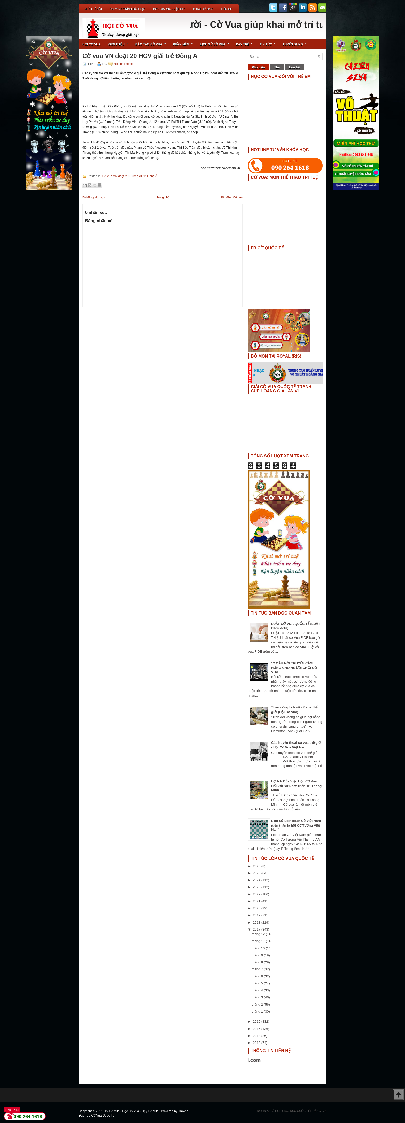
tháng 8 (258, 962)
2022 (257, 894)
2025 (257, 873)
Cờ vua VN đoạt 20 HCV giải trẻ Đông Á (140, 56)
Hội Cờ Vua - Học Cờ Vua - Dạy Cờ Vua (131, 1111)
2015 (257, 1029)
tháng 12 (259, 934)
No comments (123, 64)
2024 (257, 880)
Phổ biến (258, 67)
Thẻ (277, 67)
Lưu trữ (294, 67)
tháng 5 (258, 983)
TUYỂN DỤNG (296, 42)
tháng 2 (258, 1004)
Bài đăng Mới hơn (93, 197)
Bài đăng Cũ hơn (232, 197)
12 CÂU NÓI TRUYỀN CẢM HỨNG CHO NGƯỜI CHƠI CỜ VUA (294, 667)
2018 (257, 922)
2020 (257, 908)
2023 (257, 887)
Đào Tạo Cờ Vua (152, 42)
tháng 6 (258, 976)
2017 (257, 929)
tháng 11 (259, 941)
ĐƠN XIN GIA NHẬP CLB (169, 9)
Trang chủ (163, 197)
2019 (257, 915)
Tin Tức (269, 42)
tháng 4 (258, 990)
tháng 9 (258, 955)
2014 (257, 1036)
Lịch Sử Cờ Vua (216, 42)
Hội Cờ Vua (91, 44)
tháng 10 (259, 948)
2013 (257, 1043)
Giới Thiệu (119, 42)
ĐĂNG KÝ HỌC (203, 9)
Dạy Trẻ (246, 42)
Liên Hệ (226, 9)
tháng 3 (258, 997)
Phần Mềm (184, 42)
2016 (257, 1021)
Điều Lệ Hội (93, 9)
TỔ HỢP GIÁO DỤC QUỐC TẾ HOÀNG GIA (298, 1110)
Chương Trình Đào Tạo (127, 9)
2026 (257, 866)
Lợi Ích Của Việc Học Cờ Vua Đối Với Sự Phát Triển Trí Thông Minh (296, 785)
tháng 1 (258, 1011)
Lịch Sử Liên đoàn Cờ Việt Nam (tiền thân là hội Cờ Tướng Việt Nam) (296, 825)
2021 (257, 901)
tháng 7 (258, 969)
